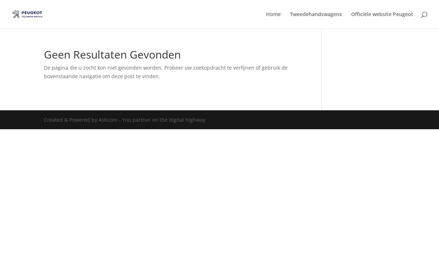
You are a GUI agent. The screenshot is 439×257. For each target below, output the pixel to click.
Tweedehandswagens (316, 14)
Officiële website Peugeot (382, 14)
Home (273, 14)
